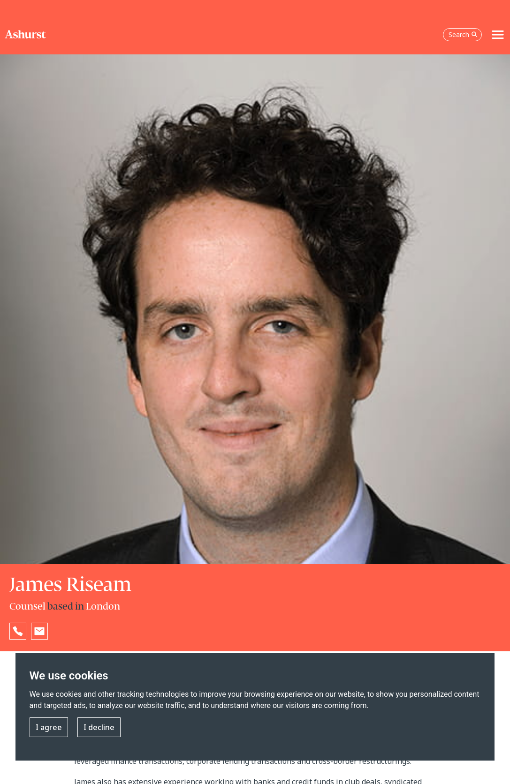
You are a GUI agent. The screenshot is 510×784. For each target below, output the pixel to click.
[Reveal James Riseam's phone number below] (17, 631)
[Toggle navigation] (497, 34)
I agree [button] (49, 727)
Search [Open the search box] (463, 34)
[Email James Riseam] (39, 631)
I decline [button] (99, 727)
